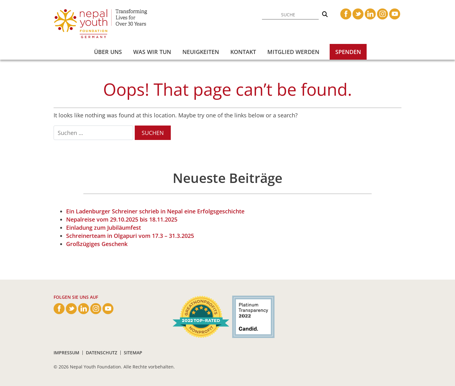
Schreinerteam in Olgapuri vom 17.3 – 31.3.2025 (130, 235)
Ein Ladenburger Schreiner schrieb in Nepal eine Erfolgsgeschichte (155, 211)
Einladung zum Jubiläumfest (103, 227)
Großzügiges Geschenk (97, 244)
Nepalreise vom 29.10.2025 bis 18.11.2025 (121, 219)
